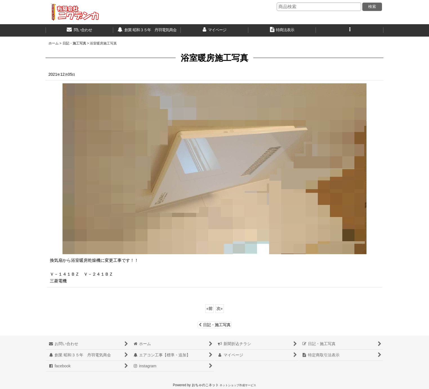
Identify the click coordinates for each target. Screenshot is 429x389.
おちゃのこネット (205, 385)
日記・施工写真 (215, 325)
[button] (349, 30)
